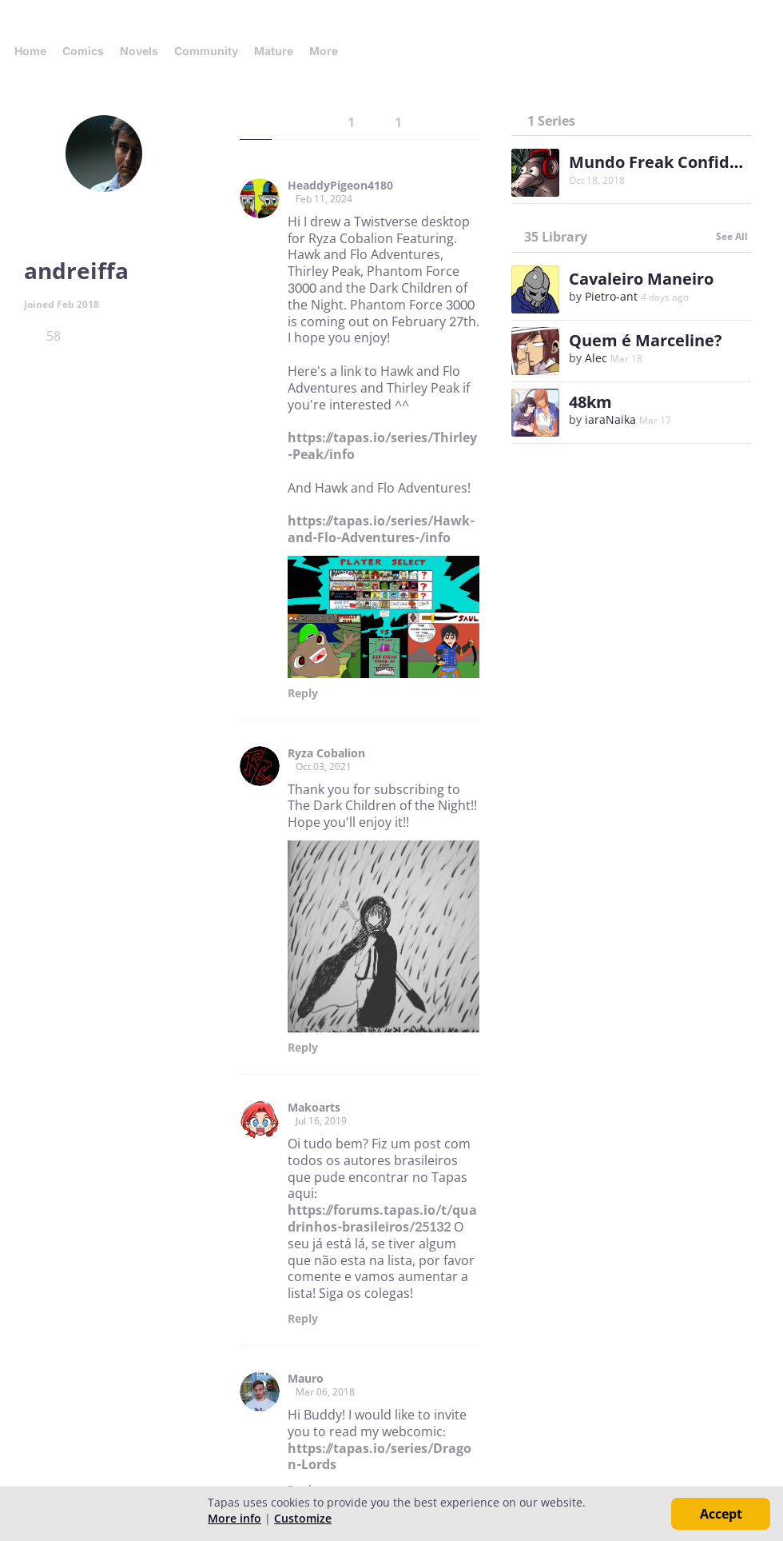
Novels (139, 51)
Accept (721, 1514)
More (328, 51)
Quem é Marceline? (645, 340)
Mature (273, 51)
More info (234, 1518)
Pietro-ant (611, 296)
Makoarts (314, 1107)
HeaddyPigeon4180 (340, 185)
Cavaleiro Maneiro (641, 278)
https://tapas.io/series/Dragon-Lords (379, 1456)
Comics (83, 51)
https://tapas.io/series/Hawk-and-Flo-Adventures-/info (381, 529)
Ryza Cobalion (326, 753)
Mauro (306, 1378)
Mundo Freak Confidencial (673, 162)
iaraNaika (610, 419)
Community (206, 51)
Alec (596, 357)
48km (590, 402)
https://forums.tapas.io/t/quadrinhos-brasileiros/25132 (382, 1218)
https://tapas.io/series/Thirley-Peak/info (382, 446)
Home (30, 51)
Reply (303, 693)
